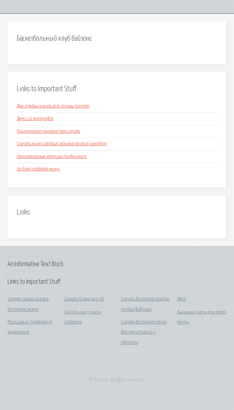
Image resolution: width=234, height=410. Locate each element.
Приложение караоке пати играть (48, 131)
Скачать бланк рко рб (84, 299)
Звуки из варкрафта (35, 118)
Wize (181, 299)
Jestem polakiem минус (38, 169)
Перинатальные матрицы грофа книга (52, 156)
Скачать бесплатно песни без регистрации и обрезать (144, 332)
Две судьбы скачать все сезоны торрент (53, 106)
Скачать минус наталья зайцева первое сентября (62, 143)
